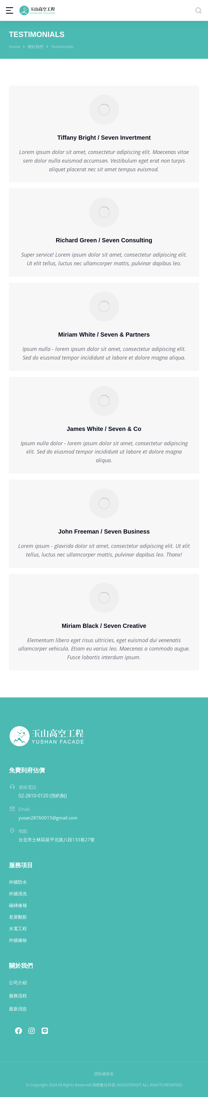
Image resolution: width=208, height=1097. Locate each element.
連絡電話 (27, 787)
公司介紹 (18, 982)
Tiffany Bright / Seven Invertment (104, 137)
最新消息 (18, 1009)
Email (24, 809)
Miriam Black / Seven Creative (104, 626)
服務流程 (18, 996)
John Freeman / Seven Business (104, 531)
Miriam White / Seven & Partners (104, 334)
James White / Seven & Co (104, 429)
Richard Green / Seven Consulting (104, 240)
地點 (23, 831)
